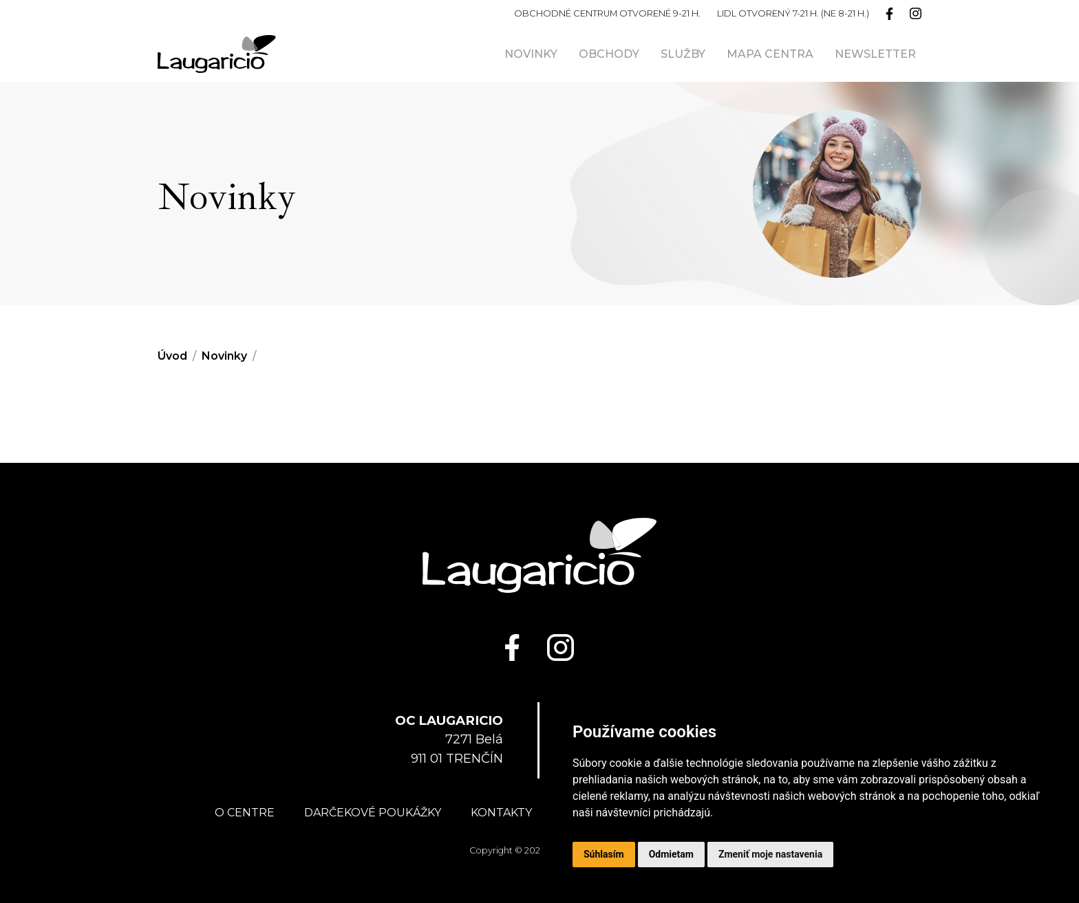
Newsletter (875, 54)
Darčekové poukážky (372, 812)
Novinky (530, 54)
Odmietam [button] (671, 854)
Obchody (609, 54)
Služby (683, 54)
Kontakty (501, 812)
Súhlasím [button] (604, 854)
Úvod (172, 355)
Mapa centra (770, 54)
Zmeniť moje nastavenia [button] (770, 854)
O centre (245, 812)
